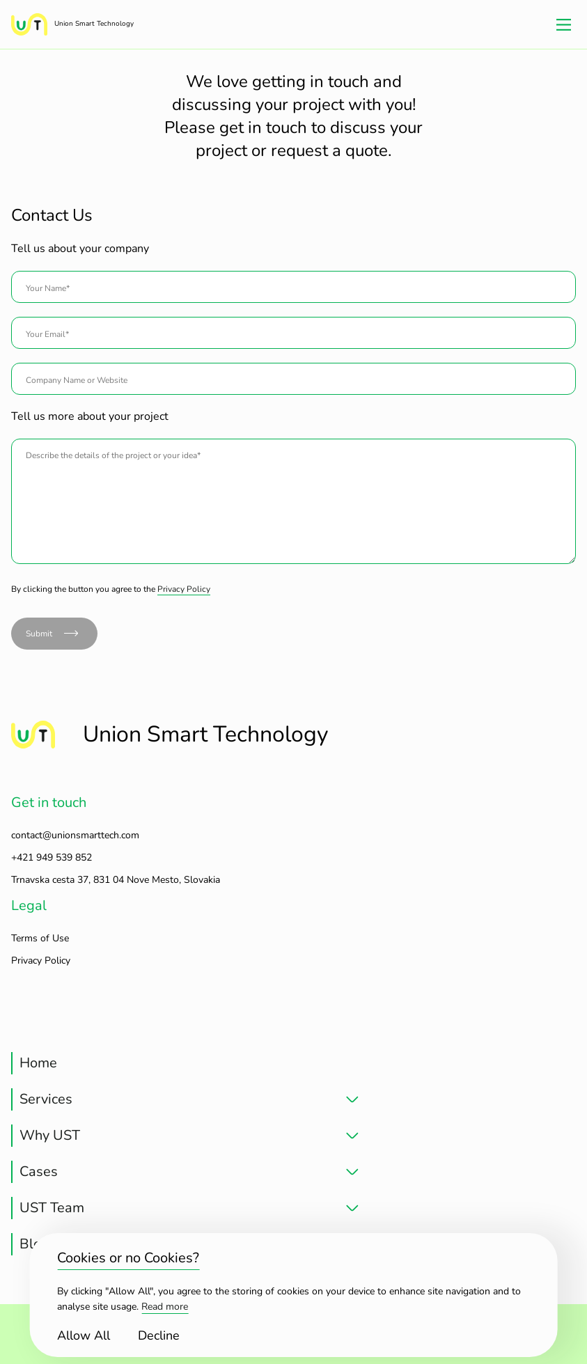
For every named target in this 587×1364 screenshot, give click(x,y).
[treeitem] (185, 1063)
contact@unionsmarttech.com (75, 835)
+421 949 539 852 (51, 857)
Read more (164, 1306)
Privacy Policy (183, 589)
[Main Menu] (563, 24)
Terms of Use (40, 938)
